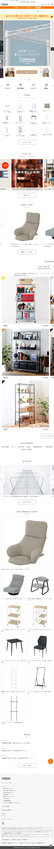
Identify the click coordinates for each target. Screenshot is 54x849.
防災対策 (21, 447)
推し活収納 (5, 447)
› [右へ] (52, 85)
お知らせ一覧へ (27, 765)
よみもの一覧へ (27, 502)
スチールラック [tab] (44, 267)
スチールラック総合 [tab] (20, 273)
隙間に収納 (49, 447)
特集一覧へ (27, 195)
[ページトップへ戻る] (50, 846)
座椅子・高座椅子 (27, 449)
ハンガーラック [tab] (45, 273)
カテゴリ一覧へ (27, 142)
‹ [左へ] (1, 85)
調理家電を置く (38, 447)
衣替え (29, 447)
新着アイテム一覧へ (27, 252)
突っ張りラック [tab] (33, 273)
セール (14, 447)
